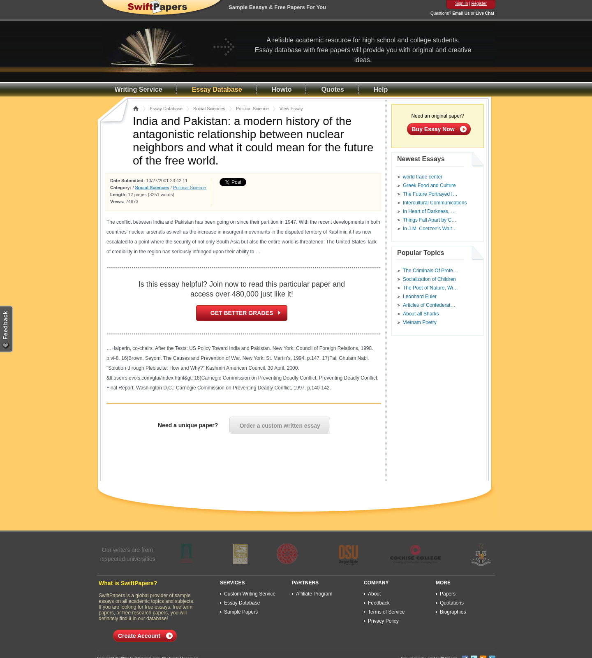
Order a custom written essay (280, 425)
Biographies (453, 612)
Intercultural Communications (435, 203)
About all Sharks (421, 314)
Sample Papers (241, 612)
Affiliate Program (314, 594)
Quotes (332, 89)
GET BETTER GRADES (241, 313)
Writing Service (138, 89)
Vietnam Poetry (420, 322)
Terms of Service (386, 612)
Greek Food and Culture (429, 185)
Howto (282, 89)
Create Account (139, 636)
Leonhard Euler (420, 296)
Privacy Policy (383, 621)
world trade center (422, 177)
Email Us (460, 13)
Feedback (379, 603)
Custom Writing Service (249, 594)
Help (381, 89)
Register (479, 3)
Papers (448, 594)
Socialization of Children (429, 279)
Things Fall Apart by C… (429, 220)
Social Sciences (209, 108)
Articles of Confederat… (429, 305)
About (374, 594)
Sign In (461, 3)
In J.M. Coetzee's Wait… (430, 229)
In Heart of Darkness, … (429, 211)
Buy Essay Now (433, 129)
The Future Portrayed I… (430, 194)
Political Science (252, 108)
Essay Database (217, 89)
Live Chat (485, 13)
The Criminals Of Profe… (430, 270)
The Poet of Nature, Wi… (430, 288)
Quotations (452, 603)
